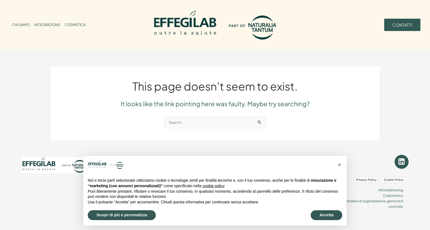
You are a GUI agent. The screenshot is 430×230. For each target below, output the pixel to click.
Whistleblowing (389, 186)
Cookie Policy (393, 176)
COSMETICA (75, 25)
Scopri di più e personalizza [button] (122, 215)
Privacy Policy (366, 176)
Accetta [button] (326, 215)
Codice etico (391, 191)
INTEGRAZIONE (47, 25)
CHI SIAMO (21, 25)
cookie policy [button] (213, 186)
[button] (339, 164)
